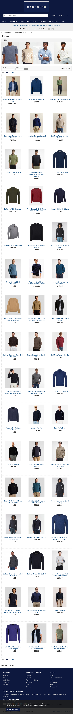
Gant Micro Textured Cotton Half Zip (60, 137)
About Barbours (24, 29)
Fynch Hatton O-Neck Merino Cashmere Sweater (36, 210)
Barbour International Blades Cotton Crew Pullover (60, 575)
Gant (51, 680)
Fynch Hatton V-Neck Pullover (60, 99)
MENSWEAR (13, 21)
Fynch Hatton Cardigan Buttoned (13, 429)
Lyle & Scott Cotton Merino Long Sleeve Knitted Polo (36, 319)
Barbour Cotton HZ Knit (13, 172)
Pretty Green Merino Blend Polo (60, 246)
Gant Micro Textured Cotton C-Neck (36, 137)
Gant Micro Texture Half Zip (60, 355)
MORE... (64, 21)
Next (13, 72)
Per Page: (19, 68)
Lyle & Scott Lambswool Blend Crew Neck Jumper (13, 392)
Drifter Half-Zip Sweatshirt (13, 209)
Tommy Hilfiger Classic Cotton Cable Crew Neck (36, 283)
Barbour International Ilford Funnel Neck (60, 465)
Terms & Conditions (32, 680)
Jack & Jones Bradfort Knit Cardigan (60, 319)
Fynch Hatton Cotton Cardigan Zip (13, 100)
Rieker (51, 684)
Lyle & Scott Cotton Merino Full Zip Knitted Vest (36, 648)
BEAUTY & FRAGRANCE (39, 21)
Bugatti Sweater (60, 610)
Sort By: (8, 68)
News (34, 29)
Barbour (52, 675)
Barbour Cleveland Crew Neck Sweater (13, 356)
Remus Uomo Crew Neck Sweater (36, 246)
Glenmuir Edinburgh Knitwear (59, 209)
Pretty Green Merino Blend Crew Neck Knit (13, 538)
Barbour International (56, 678)
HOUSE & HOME (24, 21)
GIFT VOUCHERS (53, 21)
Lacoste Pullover (60, 428)
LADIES (4, 21)
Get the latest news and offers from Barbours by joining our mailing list (36, 25)
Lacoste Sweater (36, 428)
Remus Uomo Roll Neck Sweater (36, 465)
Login (54, 15)
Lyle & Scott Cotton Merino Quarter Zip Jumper (36, 502)
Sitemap (28, 687)
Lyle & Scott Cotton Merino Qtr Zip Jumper (13, 502)
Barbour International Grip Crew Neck (60, 283)
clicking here (43, 705)
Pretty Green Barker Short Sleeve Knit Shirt (59, 648)
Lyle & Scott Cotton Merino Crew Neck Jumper (13, 319)
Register (61, 15)
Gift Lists (5, 684)
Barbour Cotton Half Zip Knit (36, 574)
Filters (6, 40)
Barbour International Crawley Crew (36, 356)
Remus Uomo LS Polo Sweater (13, 283)
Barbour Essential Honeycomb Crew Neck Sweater (36, 174)
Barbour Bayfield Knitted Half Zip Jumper (36, 611)
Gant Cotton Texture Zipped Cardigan (13, 137)
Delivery (28, 675)
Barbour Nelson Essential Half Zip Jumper (13, 575)
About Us (5, 675)
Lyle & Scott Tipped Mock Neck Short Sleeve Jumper (13, 611)
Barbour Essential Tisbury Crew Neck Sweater (36, 392)
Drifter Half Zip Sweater (60, 391)
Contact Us (42, 29)
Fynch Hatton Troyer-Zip (36, 99)
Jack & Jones (54, 682)
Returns (28, 678)
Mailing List (6, 680)
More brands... (54, 687)
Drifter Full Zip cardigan (60, 172)
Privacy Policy (30, 682)
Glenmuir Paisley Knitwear (13, 245)
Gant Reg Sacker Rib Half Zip (36, 537)
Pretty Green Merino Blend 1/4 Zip (60, 502)
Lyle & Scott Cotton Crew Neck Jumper (13, 648)
